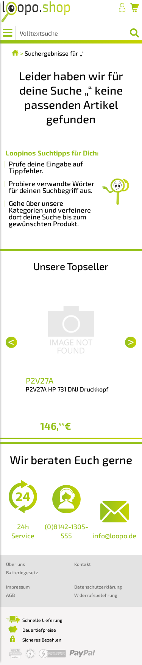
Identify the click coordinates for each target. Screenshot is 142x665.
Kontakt (82, 564)
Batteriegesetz (22, 572)
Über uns (15, 564)
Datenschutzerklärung (98, 586)
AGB (10, 595)
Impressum (18, 586)
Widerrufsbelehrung (95, 595)
